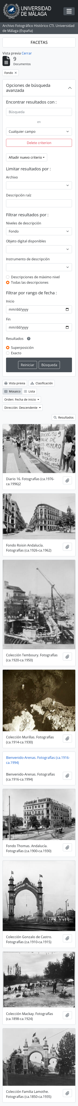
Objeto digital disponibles (26, 241)
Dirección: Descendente (21, 408)
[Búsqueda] (39, 112)
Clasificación (42, 383)
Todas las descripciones (29, 282)
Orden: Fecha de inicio (20, 399)
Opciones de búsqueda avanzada (28, 87)
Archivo (12, 177)
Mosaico (12, 391)
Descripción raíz (18, 195)
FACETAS (39, 42)
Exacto (16, 353)
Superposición (22, 347)
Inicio (10, 301)
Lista (29, 391)
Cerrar (27, 53)
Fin (8, 319)
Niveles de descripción (23, 223)
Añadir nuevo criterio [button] (25, 157)
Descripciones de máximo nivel (35, 277)
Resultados (64, 417)
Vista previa (14, 383)
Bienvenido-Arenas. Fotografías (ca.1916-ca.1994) (38, 760)
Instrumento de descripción (28, 259)
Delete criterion (39, 142)
